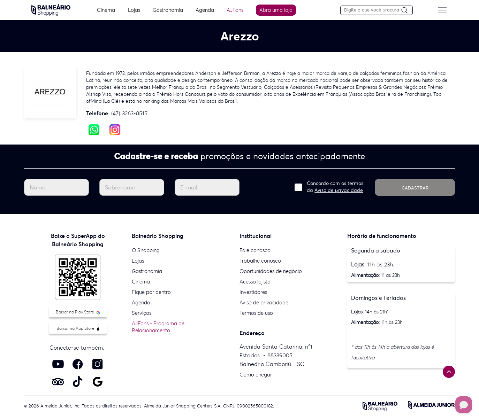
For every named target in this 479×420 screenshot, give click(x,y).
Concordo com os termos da (335, 186)
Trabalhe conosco (260, 260)
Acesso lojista (255, 281)
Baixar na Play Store (78, 311)
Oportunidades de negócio (271, 271)
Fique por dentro (151, 292)
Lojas (134, 10)
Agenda (205, 10)
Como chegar (256, 374)
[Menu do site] (443, 10)
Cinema (106, 10)
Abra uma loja (276, 10)
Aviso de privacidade (338, 190)
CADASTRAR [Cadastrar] (415, 188)
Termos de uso (256, 313)
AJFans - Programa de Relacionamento (158, 327)
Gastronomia (168, 10)
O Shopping (146, 250)
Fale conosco (255, 250)
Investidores (253, 292)
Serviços (141, 313)
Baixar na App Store (77, 328)
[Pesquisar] (407, 10)
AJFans (235, 10)
